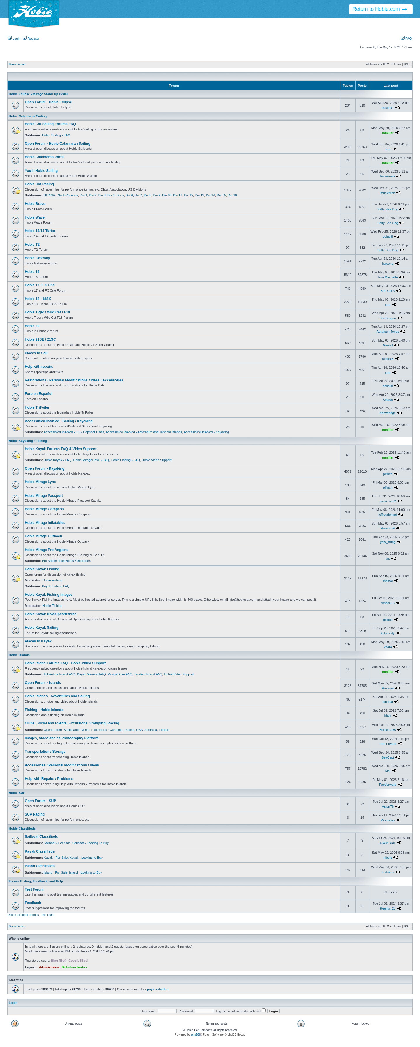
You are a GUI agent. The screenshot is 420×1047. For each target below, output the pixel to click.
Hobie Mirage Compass (44, 509)
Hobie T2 (32, 245)
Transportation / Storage (45, 752)
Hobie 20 (32, 326)
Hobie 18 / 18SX (38, 299)
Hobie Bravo (35, 204)
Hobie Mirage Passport (44, 496)
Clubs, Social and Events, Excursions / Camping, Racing (72, 723)
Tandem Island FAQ (148, 674)
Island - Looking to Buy (85, 872)
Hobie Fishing (52, 580)
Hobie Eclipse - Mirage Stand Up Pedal (38, 94)
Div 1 (83, 195)
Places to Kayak (38, 641)
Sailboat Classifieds (41, 837)
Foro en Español (38, 394)
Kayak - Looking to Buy (86, 857)
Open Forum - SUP (40, 801)
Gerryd (388, 345)
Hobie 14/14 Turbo (40, 231)
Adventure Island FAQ (59, 674)
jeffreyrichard (388, 514)
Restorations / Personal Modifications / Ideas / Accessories (74, 380)
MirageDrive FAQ (120, 674)
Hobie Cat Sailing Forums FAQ (50, 124)
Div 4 (111, 195)
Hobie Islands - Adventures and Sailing (57, 696)
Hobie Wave (35, 217)
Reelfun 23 (388, 908)
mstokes (388, 872)
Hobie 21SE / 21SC (40, 339)
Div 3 (102, 195)
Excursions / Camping (107, 729)
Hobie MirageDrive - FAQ (91, 460)
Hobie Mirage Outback (43, 536)
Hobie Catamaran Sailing (28, 116)
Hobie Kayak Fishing (42, 569)
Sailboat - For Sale (57, 843)
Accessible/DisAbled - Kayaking (206, 432)
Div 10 (166, 195)
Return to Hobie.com (379, 9)
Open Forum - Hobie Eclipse (48, 102)
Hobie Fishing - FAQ (125, 460)
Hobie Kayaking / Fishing (28, 441)
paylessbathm (158, 989)
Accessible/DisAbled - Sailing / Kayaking (59, 421)
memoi (388, 581)
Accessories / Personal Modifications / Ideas (62, 765)
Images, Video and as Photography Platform (61, 738)
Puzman (388, 688)
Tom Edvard (387, 743)
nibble (388, 857)
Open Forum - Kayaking (44, 468)
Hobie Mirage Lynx (40, 482)
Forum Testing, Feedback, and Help (36, 881)
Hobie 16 (32, 272)
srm (387, 149)
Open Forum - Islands (43, 683)
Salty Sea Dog (387, 209)
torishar (387, 701)
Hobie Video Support (157, 460)
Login (14, 38)
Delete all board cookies (23, 915)
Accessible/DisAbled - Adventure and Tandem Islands (144, 432)
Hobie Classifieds (22, 828)
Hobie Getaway (37, 258)
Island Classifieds (40, 866)
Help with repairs (39, 367)
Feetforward (387, 784)
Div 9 (156, 195)
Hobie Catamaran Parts (44, 157)
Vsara (388, 647)
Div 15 (221, 195)
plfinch (388, 474)
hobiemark (388, 176)
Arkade (388, 399)
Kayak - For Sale (56, 857)
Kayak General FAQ (91, 674)
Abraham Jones (388, 331)
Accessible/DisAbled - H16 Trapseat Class (74, 432)
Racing (129, 729)
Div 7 (138, 195)
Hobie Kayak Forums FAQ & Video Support (61, 449)
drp (388, 558)
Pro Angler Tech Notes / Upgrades (66, 560)
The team (47, 915)
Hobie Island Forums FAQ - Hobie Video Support (65, 663)
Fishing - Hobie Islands (44, 710)
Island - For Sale (55, 872)
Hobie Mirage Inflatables (45, 523)
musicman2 (387, 501)
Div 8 (147, 195)
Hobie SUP (17, 793)
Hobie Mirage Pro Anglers (46, 550)
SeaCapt (388, 757)
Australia (150, 729)
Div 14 (210, 195)
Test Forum (34, 889)
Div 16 (232, 195)
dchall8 (388, 236)
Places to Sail (36, 353)
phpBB (195, 1034)
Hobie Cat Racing (39, 184)
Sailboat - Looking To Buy (90, 843)
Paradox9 (388, 528)
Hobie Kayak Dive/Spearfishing (51, 614)
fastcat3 (387, 358)
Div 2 (92, 195)
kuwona (387, 263)
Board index (17, 64)
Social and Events (76, 729)
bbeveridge (388, 413)
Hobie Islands (19, 655)
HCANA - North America (61, 195)
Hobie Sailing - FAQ (56, 135)
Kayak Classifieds (40, 851)
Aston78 (388, 806)
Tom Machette (388, 277)
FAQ (406, 38)
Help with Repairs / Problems (49, 779)
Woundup (388, 820)
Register (31, 38)
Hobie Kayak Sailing (41, 628)
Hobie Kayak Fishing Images (49, 595)
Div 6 (129, 195)
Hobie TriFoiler (37, 407)
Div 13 (199, 195)
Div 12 (188, 195)
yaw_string (388, 542)
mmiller (387, 133)
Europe (164, 729)
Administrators (49, 967)
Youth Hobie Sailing (41, 171)
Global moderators (75, 967)
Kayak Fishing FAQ (56, 586)
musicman (387, 193)
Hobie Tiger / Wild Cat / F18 (47, 312)
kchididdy (388, 633)
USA (139, 729)
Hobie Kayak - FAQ (57, 460)
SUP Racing (35, 814)
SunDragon (388, 318)
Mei (388, 771)
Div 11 (177, 195)
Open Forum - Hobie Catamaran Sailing (57, 144)
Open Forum (53, 729)
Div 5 (120, 195)
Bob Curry (388, 290)
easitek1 (388, 107)
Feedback (33, 903)
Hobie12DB (387, 729)
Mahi (387, 715)
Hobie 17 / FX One (40, 285)
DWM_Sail (387, 842)
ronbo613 (388, 603)
